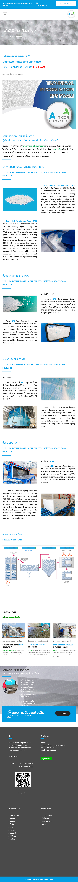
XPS (11, 827)
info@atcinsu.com (41, 5)
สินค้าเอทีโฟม (14, 815)
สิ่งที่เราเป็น (45, 818)
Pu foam (12, 830)
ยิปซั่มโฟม (12, 836)
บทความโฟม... (9, 612)
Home (4, 36)
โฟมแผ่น (12, 821)
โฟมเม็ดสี (12, 833)
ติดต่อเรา (63, 713)
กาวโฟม (12, 839)
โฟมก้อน (12, 818)
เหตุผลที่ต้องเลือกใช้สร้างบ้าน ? (12, 645)
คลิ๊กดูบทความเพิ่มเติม (11, 617)
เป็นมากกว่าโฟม (46, 815)
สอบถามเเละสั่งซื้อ (66, 3)
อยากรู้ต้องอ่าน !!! (63, 645)
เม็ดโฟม (12, 824)
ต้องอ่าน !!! (37, 645)
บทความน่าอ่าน (46, 821)
